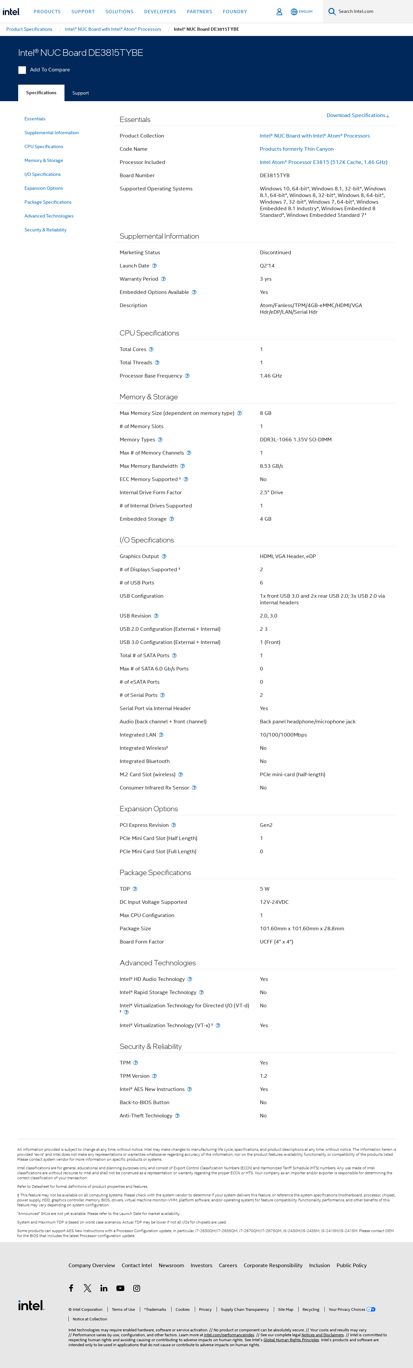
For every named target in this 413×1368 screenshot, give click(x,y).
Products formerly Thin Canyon (297, 149)
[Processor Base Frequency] (187, 376)
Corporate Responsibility (273, 1265)
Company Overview (91, 1265)
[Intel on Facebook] (71, 1289)
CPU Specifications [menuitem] (43, 146)
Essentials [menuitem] (35, 119)
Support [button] (83, 12)
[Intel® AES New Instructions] (189, 1089)
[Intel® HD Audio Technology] (189, 979)
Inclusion (319, 1265)
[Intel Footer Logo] (31, 1305)
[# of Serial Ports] (162, 695)
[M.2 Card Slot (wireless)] (180, 774)
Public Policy (352, 1265)
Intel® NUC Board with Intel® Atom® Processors (315, 136)
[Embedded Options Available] (194, 292)
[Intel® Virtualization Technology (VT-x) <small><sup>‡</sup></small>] (218, 1025)
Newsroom (171, 1265)
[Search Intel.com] (374, 11)
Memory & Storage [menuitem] (43, 160)
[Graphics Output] (164, 556)
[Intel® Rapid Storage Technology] (201, 992)
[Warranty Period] (163, 279)
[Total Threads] (157, 362)
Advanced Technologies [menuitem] (49, 216)
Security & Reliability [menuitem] (45, 230)
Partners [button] (199, 12)
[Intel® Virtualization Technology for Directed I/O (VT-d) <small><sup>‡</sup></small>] (126, 1012)
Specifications (41, 93)
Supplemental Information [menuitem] (51, 133)
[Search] (332, 11)
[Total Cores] (151, 349)
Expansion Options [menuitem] (43, 188)
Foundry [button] (235, 12)
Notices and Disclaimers (323, 1334)
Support (80, 93)
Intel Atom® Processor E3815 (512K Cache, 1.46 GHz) (324, 162)
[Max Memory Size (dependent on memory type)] (239, 413)
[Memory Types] (160, 439)
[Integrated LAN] (161, 735)
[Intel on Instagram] (137, 1289)
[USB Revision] (156, 616)
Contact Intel (137, 1265)
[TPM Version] (154, 1076)
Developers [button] (160, 12)
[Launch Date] (154, 265)
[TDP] (135, 889)
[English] (301, 11)
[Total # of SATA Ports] (174, 655)
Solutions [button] (119, 12)
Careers (228, 1265)
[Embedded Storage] (171, 519)
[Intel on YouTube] (120, 1289)
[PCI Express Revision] (173, 825)
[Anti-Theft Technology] (177, 1115)
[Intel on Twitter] (87, 1289)
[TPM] (135, 1063)
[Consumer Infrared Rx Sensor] (194, 787)
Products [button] (47, 12)
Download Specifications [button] (358, 115)
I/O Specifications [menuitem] (42, 174)
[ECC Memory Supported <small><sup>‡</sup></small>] (185, 479)
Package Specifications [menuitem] (48, 202)
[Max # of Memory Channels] (188, 453)
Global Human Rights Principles (291, 1339)
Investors (201, 1265)
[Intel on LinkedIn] (104, 1289)
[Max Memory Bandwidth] (182, 466)
